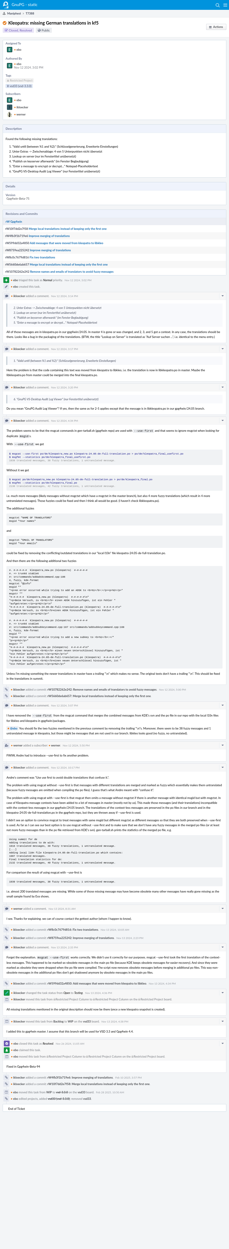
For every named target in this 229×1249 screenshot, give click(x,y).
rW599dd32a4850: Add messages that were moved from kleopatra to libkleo (96, 981)
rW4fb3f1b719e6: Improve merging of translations (80, 1075)
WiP (70, 1019)
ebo (17, 49)
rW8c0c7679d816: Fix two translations (72, 928)
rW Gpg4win (14, 221)
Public (46, 30)
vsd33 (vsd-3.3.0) (59, 1096)
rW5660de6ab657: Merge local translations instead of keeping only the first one (99, 694)
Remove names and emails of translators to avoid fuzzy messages (71, 271)
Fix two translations (42, 257)
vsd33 (87, 1019)
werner (20, 114)
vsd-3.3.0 (62, 1090)
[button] (225, 5)
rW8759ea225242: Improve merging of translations (80, 936)
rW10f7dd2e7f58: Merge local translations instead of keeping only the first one (98, 1081)
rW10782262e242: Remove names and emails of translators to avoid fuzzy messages (102, 688)
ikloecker (21, 107)
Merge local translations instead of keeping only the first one (67, 229)
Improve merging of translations (49, 236)
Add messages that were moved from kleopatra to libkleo (66, 243)
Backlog (58, 1019)
